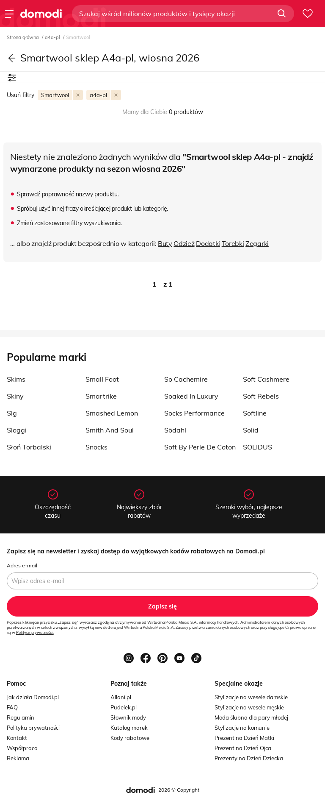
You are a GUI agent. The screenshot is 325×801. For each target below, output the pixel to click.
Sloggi (17, 430)
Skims (16, 379)
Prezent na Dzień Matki (244, 737)
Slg (12, 413)
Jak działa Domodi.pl (33, 697)
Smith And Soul (109, 430)
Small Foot (102, 379)
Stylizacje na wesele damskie (251, 697)
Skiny (15, 396)
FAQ (12, 707)
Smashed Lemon (111, 413)
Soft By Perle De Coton (200, 447)
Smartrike (101, 396)
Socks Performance (194, 413)
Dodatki (208, 243)
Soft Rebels (261, 396)
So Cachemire (186, 379)
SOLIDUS (257, 447)
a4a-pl (53, 37)
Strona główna (23, 37)
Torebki (233, 243)
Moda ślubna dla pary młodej (251, 717)
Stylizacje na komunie (242, 727)
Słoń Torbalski (29, 447)
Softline (255, 413)
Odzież (184, 243)
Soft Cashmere (266, 379)
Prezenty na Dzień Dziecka (249, 758)
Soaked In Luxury (191, 396)
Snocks (96, 447)
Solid (251, 430)
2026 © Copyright (178, 790)
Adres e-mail (22, 565)
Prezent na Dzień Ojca (243, 748)
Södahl (175, 430)
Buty (165, 243)
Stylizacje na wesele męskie (249, 707)
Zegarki (257, 243)
